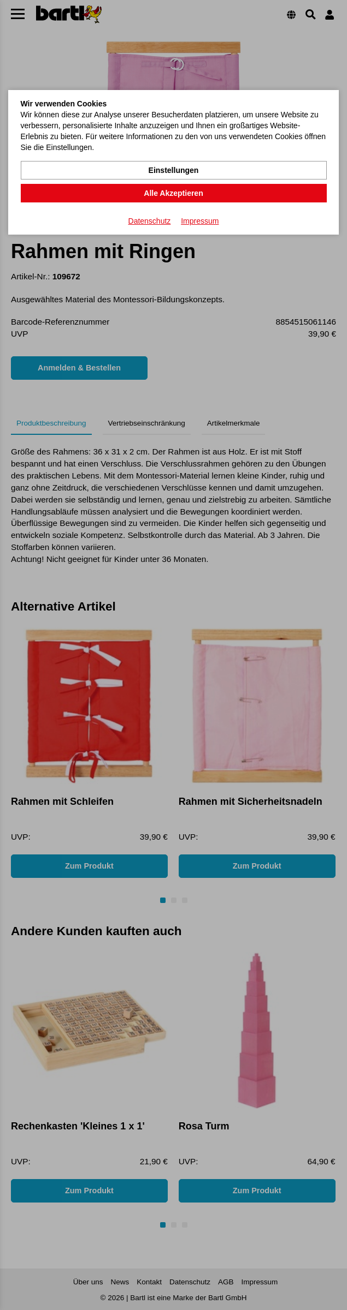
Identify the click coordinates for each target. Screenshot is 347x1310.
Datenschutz (149, 221)
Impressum (200, 221)
